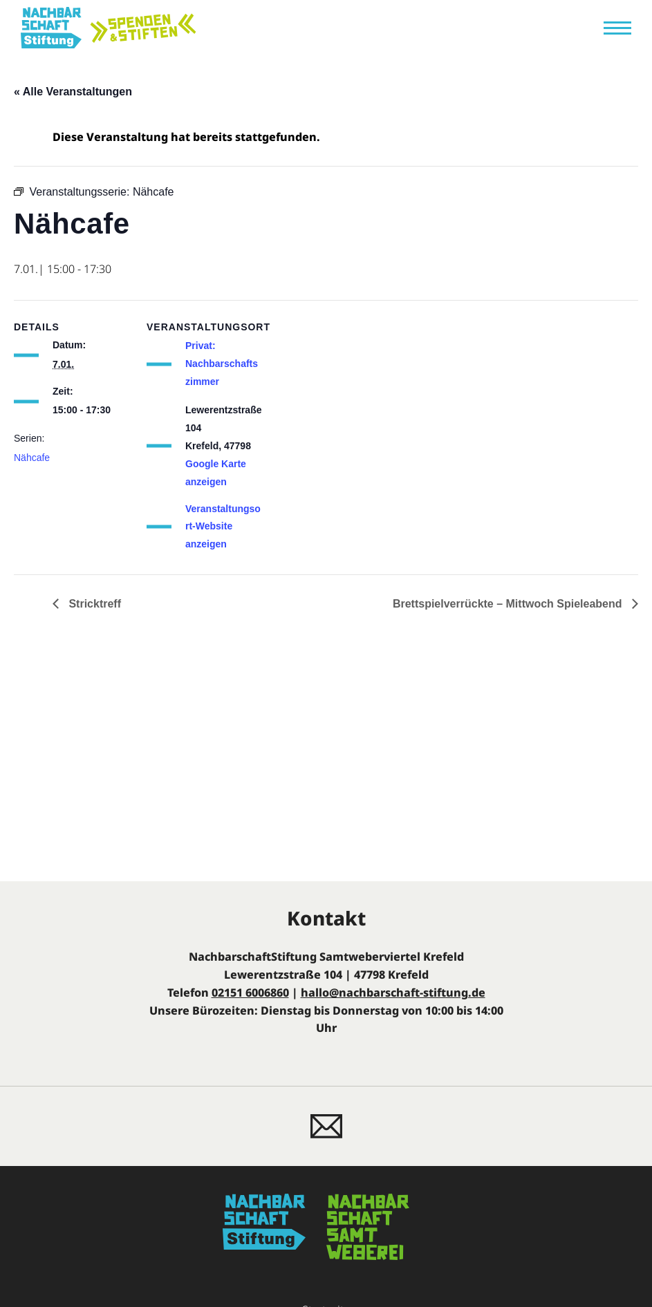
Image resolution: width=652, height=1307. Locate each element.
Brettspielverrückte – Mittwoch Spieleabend (509, 604)
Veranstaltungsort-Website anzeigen (223, 526)
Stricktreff (93, 604)
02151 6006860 (250, 992)
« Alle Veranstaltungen (73, 91)
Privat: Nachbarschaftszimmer (221, 363)
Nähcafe (32, 457)
